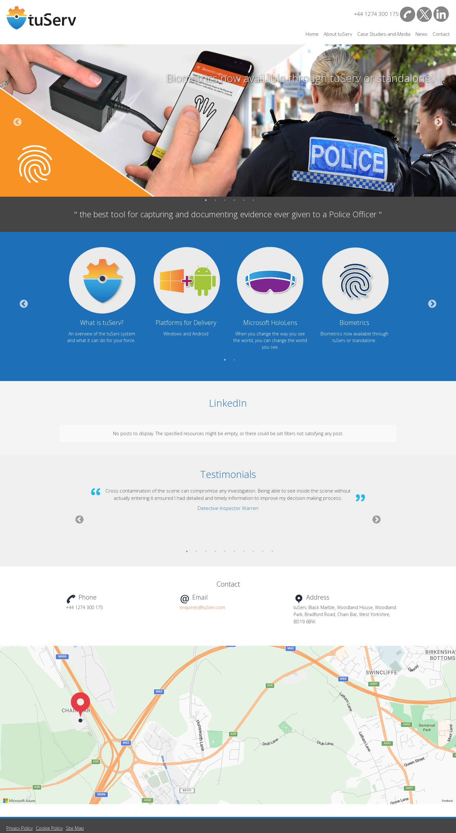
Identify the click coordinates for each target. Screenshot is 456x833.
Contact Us (407, 14)
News (421, 34)
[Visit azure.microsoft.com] (19, 771)
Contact (441, 34)
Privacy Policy (19, 798)
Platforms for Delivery (185, 322)
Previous (17, 125)
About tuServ (338, 34)
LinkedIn (441, 14)
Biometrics (354, 322)
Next (438, 125)
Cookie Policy (49, 798)
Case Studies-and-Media (383, 34)
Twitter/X (424, 14)
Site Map (75, 798)
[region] (228, 695)
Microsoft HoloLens (270, 322)
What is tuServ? (102, 322)
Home (312, 34)
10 (272, 526)
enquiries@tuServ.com (202, 578)
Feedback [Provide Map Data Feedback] (447, 771)
